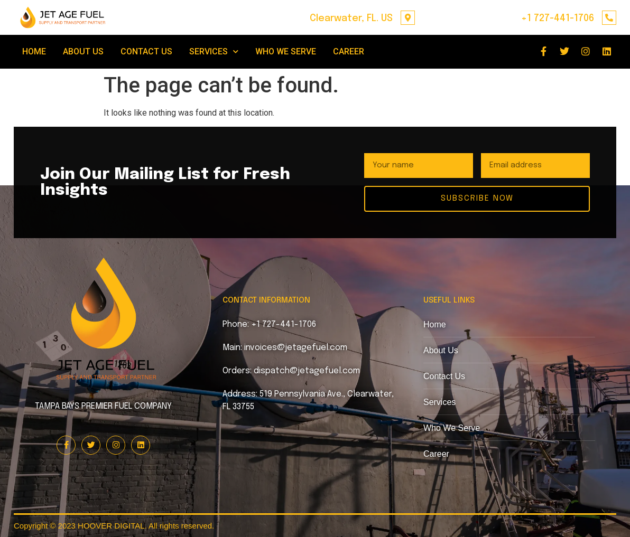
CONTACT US (146, 51)
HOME (34, 51)
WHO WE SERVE (285, 51)
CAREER (348, 51)
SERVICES (213, 51)
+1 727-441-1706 (557, 18)
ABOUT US (83, 51)
